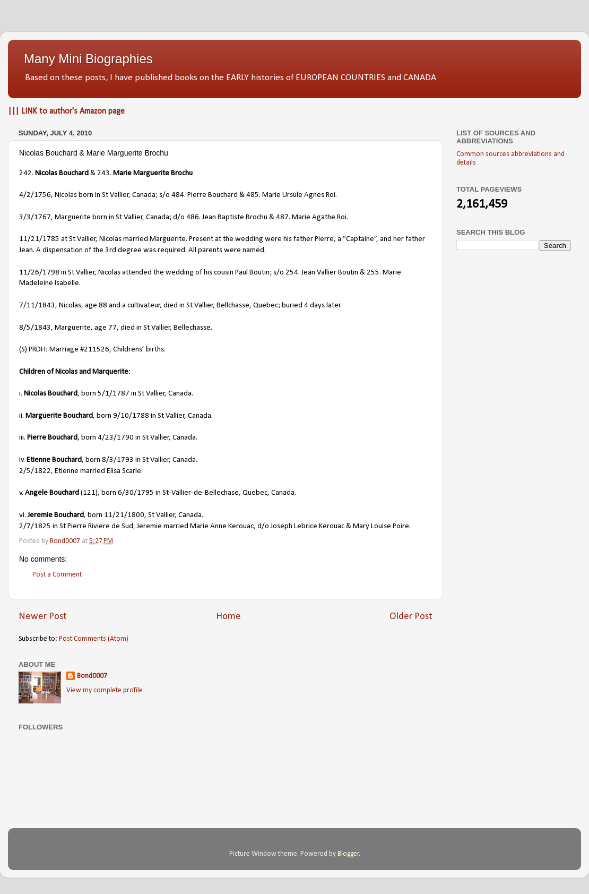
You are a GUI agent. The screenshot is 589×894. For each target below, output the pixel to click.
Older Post (410, 617)
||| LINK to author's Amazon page (66, 111)
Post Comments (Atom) (93, 638)
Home (228, 617)
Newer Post (43, 617)
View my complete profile (104, 690)
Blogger (348, 853)
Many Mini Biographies (88, 58)
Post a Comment (57, 574)
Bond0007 (92, 676)
